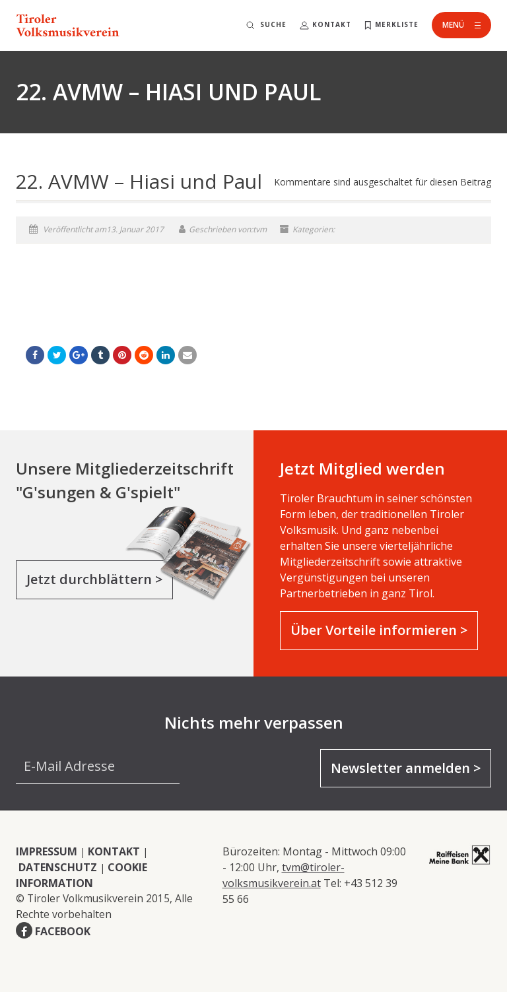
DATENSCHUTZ (57, 867)
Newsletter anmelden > (406, 768)
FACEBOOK (62, 931)
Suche (273, 24)
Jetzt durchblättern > (94, 579)
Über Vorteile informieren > (378, 630)
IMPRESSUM (46, 851)
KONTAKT (114, 851)
